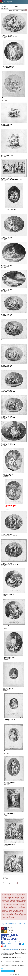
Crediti (19, 923)
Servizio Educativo (6, 943)
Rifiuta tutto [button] (20, 971)
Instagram (4, 945)
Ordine (10, 10)
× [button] (26, 957)
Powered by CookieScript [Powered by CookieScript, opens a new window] (14, 974)
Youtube (4, 946)
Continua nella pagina (6, 883)
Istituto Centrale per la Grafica (8, 922)
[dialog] (14, 965)
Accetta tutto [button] (7, 971)
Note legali (3, 952)
